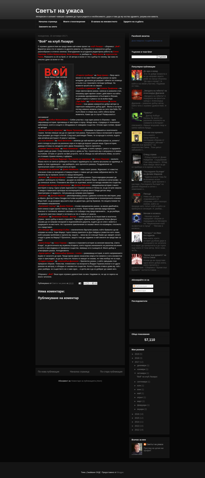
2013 (137, 426)
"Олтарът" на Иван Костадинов (152, 234)
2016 (137, 414)
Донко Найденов (138, 41)
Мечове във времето (153, 132)
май (139, 393)
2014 (137, 422)
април (140, 397)
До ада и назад (151, 71)
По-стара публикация (111, 371)
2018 (137, 358)
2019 (137, 354)
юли (139, 385)
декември (142, 365)
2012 (137, 430)
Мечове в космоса (152, 213)
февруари (142, 405)
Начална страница (48, 21)
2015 (137, 418)
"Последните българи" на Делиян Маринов (154, 172)
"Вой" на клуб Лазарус (147, 376)
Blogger (120, 472)
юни (139, 389)
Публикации (140, 286)
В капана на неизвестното (104, 21)
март (139, 401)
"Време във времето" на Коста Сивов (155, 256)
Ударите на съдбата (133, 21)
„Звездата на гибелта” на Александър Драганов (155, 92)
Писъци (147, 194)
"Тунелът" (148, 113)
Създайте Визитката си (153, 41)
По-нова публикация (48, 371)
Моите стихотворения (74, 21)
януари (140, 409)
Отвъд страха (150, 154)
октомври (141, 373)
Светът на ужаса (59, 10)
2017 (137, 362)
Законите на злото (48, 26)
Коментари (139, 290)
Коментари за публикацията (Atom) (87, 381)
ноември (141, 369)
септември (142, 382)
